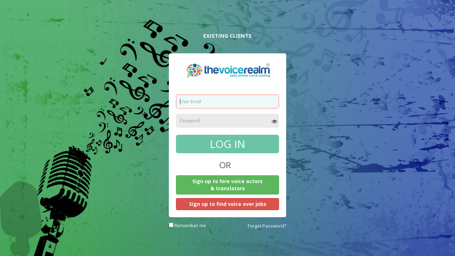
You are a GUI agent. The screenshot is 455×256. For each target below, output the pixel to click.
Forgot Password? (267, 226)
